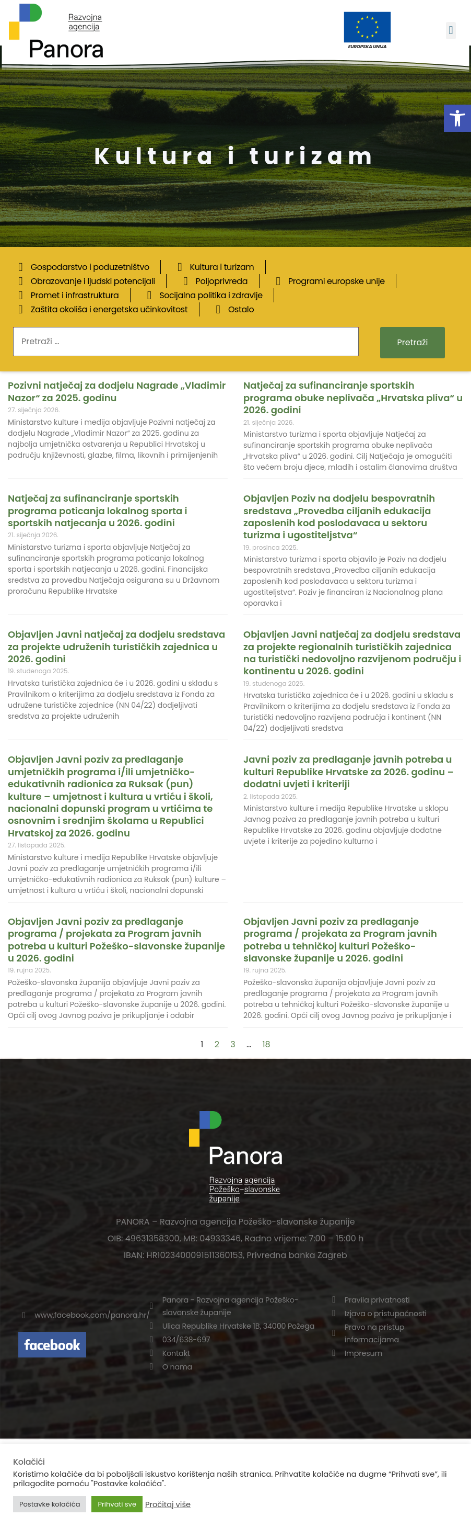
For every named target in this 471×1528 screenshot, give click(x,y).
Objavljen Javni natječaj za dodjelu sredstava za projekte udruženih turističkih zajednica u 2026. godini (116, 646)
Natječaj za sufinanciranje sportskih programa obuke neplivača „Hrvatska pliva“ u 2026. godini (353, 397)
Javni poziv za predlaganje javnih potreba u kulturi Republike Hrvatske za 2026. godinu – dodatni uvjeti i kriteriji (348, 771)
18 (266, 1044)
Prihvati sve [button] (117, 1504)
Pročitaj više (168, 1504)
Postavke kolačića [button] (49, 1504)
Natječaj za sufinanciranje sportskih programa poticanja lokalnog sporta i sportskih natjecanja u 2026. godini (97, 510)
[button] (457, 118)
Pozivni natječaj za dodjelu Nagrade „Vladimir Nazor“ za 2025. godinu (117, 391)
